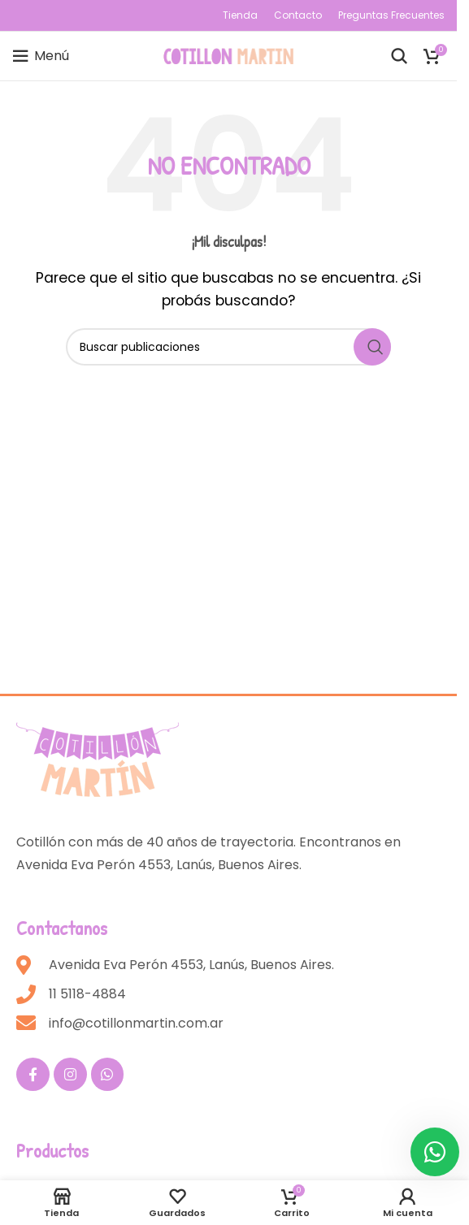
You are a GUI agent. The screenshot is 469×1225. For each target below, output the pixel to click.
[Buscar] (399, 56)
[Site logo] (228, 54)
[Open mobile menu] (40, 56)
